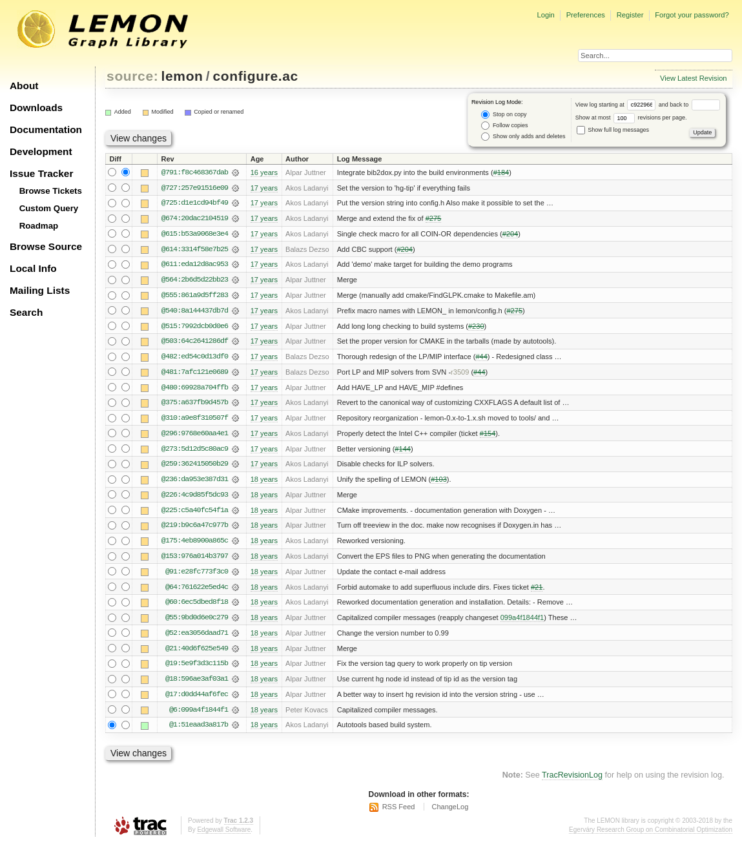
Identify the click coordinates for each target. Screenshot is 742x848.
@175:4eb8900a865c (194, 544)
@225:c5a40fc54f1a (194, 513)
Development (41, 151)
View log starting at (617, 104)
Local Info (33, 268)
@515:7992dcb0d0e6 (194, 327)
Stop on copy (503, 114)
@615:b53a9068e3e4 (194, 234)
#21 (536, 591)
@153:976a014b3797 (194, 560)
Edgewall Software (224, 834)
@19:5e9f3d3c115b (196, 668)
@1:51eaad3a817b (198, 730)
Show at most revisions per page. (631, 117)
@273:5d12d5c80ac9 (194, 451)
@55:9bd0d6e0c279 (196, 622)
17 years (264, 188)
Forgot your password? (691, 15)
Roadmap (39, 226)
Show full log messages (613, 130)
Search (26, 312)
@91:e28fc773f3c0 (196, 575)
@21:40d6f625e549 (196, 653)
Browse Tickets (50, 191)
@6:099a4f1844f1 (198, 715)
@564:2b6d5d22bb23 (194, 281)
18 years (264, 482)
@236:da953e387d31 (194, 482)
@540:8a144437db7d (194, 312)
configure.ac (255, 75)
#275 (434, 219)
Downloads (36, 107)
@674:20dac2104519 (194, 219)
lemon (182, 75)
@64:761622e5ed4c (196, 591)
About (24, 85)
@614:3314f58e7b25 (194, 250)
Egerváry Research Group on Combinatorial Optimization (650, 834)
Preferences (585, 15)
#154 (488, 436)
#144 (403, 451)
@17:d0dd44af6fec (196, 699)
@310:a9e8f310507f (194, 420)
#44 (481, 358)
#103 (439, 482)
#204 (510, 234)
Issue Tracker (41, 173)
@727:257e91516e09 (194, 188)
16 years (264, 172)
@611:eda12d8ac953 (194, 265)
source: (132, 75)
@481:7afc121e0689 (194, 374)
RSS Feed (398, 812)
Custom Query (49, 208)
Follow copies (504, 125)
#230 (476, 327)
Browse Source (46, 246)
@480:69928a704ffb (194, 389)
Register (630, 15)
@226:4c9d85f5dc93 (194, 498)
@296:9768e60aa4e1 (194, 436)
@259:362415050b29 (194, 467)
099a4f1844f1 (522, 622)
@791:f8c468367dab (194, 172)
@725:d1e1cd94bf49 (194, 203)
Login (545, 15)
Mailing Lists (40, 290)
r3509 (460, 374)
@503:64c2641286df (194, 343)
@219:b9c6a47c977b (194, 529)
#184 (501, 172)
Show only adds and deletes (523, 136)
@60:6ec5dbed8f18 (196, 606)
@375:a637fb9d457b (194, 405)
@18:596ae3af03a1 (196, 684)
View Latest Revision (693, 78)
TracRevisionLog (572, 780)
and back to (689, 104)
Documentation (46, 129)
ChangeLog (449, 812)
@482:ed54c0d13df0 (194, 358)
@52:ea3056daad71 (196, 637)
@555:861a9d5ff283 (194, 296)
